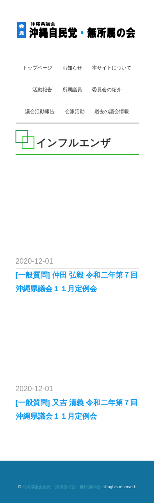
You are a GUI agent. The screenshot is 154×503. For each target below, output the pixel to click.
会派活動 (75, 111)
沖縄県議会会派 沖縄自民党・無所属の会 (61, 486)
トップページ (37, 68)
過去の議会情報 (111, 111)
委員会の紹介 (107, 90)
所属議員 (72, 90)
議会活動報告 (40, 111)
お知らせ (72, 68)
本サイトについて (111, 68)
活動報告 (42, 90)
